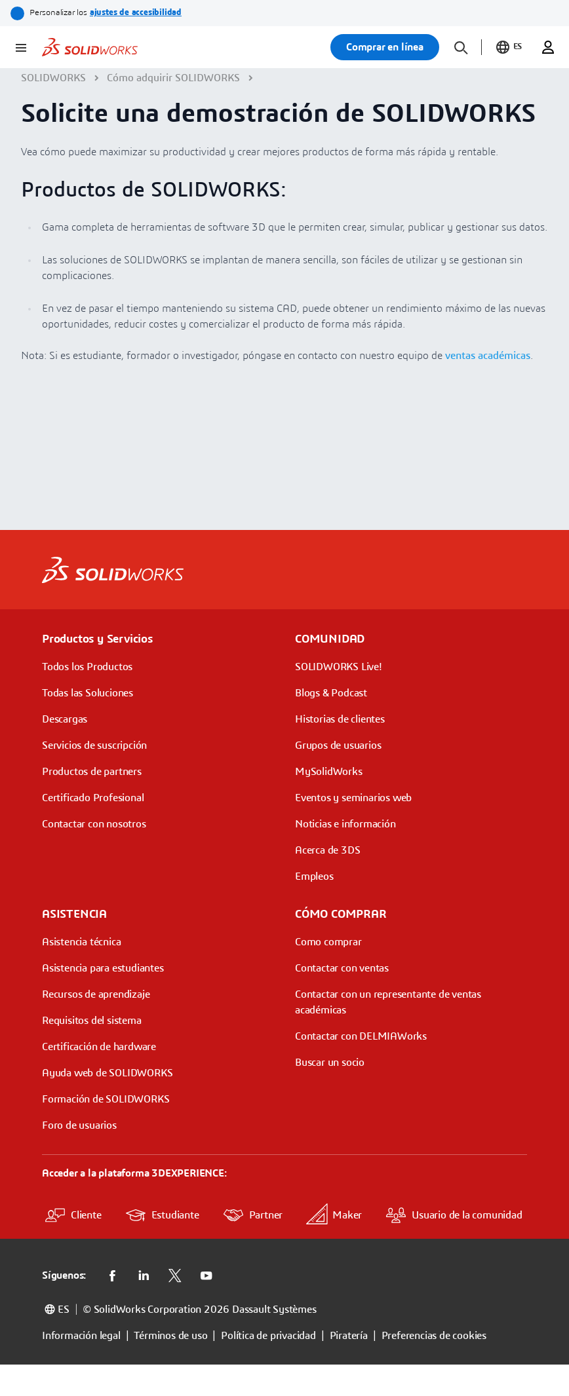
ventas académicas (487, 355)
